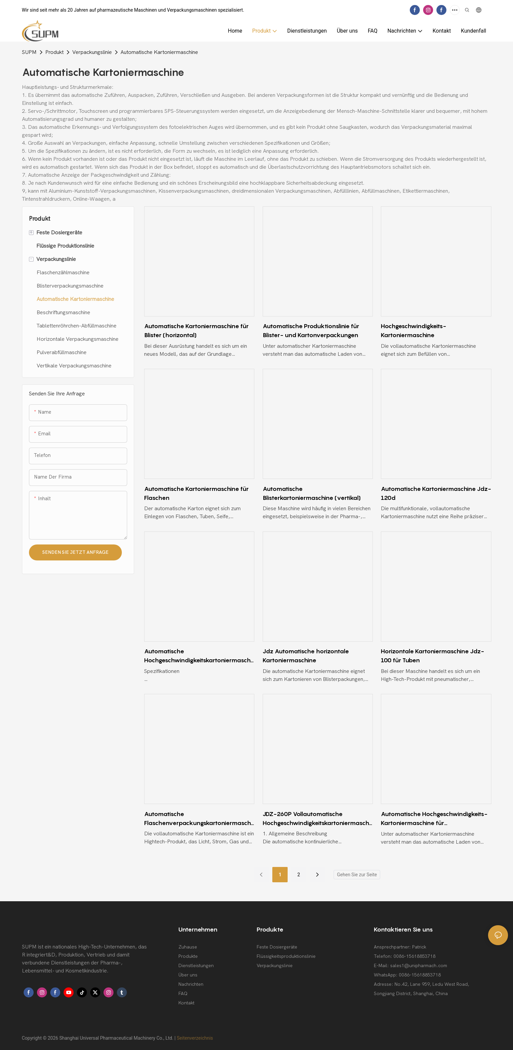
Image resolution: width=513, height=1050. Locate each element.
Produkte (188, 956)
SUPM (29, 52)
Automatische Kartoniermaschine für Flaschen (196, 493)
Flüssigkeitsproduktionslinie (286, 956)
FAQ (182, 993)
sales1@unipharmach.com (418, 965)
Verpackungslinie (92, 52)
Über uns (187, 975)
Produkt (54, 52)
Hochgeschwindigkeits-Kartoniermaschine (413, 330)
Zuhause (187, 947)
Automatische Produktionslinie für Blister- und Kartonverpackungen (311, 330)
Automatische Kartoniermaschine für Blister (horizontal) (196, 330)
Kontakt (186, 1003)
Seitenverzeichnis (195, 1038)
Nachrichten (190, 984)
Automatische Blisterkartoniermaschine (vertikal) (312, 493)
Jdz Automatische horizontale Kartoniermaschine (306, 656)
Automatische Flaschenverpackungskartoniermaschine (198, 818)
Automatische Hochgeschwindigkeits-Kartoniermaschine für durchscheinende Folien (434, 818)
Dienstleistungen (196, 965)
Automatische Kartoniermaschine (159, 52)
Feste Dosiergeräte (277, 947)
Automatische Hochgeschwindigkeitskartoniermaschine (198, 656)
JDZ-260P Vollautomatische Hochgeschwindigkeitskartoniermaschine (316, 818)
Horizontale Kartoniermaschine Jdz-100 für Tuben (432, 656)
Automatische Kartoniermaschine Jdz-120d (436, 493)
